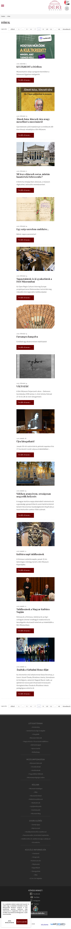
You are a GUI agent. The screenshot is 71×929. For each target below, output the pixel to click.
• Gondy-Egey (35, 825)
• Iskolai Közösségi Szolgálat (35, 731)
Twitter (36, 904)
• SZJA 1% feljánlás (35, 878)
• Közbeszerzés (35, 861)
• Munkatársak (35, 803)
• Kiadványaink (35, 810)
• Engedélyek (35, 868)
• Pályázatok (35, 864)
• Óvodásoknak (35, 767)
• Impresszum (35, 828)
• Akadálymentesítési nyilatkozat (35, 832)
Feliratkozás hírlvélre (36, 913)
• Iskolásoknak (35, 770)
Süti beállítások (9, 921)
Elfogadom (22, 922)
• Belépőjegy (35, 752)
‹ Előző (12, 29)
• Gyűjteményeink (35, 806)
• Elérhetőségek (35, 745)
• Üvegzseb (35, 857)
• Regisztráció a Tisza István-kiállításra (35, 741)
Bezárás (28, 905)
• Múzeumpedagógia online (35, 777)
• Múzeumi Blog (35, 814)
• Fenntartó (35, 853)
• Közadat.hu (35, 842)
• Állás (35, 792)
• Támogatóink (35, 871)
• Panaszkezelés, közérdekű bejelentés (35, 835)
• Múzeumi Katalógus (35, 789)
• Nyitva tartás (35, 748)
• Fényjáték (35, 734)
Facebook (36, 894)
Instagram (36, 901)
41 (59, 29)
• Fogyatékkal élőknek (35, 774)
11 (51, 29)
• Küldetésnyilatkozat (35, 799)
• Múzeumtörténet (35, 796)
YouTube (36, 897)
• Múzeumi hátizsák (35, 738)
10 (47, 29)
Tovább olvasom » (24, 80)
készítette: (44, 925)
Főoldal (3, 16)
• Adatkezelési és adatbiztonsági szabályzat (35, 839)
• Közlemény (35, 727)
